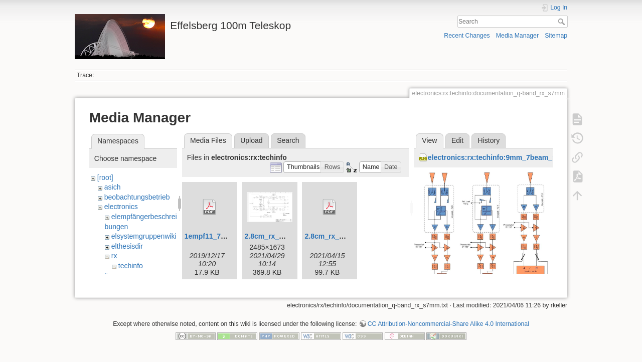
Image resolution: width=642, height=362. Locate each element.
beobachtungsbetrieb (137, 197)
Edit (457, 140)
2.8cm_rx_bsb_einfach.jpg (289, 236)
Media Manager (517, 35)
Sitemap (556, 35)
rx (114, 256)
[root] (105, 177)
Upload (251, 140)
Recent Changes (467, 35)
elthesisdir (127, 246)
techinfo (130, 266)
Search (562, 21)
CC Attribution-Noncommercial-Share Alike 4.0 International (448, 328)
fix (107, 276)
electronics (121, 207)
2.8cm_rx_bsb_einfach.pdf (348, 236)
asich (112, 187)
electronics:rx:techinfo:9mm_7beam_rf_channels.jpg (516, 157)
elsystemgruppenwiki (144, 236)
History (489, 140)
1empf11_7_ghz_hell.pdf (225, 236)
